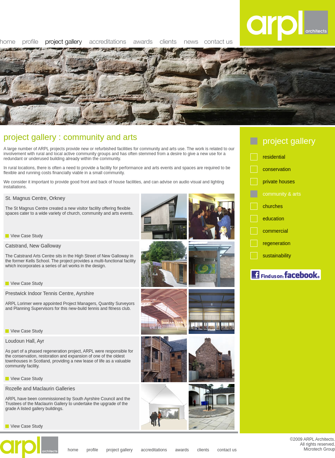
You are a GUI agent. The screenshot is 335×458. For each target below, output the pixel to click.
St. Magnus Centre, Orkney (71, 216)
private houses (279, 181)
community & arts (282, 194)
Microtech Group (319, 449)
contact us (227, 449)
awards (143, 23)
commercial (275, 231)
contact (220, 23)
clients (168, 23)
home (9, 23)
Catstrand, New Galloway (71, 264)
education (273, 218)
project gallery (64, 23)
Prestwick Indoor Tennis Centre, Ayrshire (71, 312)
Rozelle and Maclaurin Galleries (71, 407)
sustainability (277, 255)
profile (30, 23)
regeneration (277, 243)
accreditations (108, 23)
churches (273, 206)
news (190, 23)
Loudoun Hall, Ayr (71, 359)
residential (274, 157)
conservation (277, 169)
